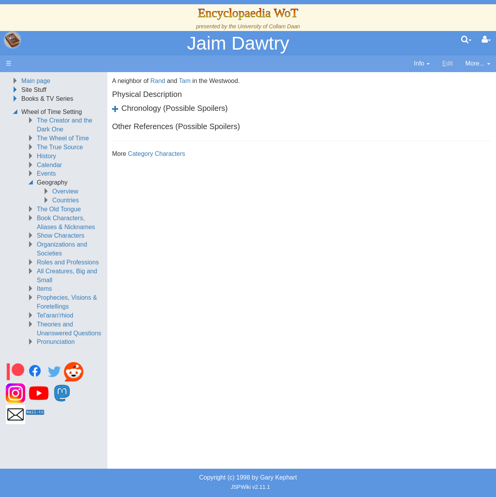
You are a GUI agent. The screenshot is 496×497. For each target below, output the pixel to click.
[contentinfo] (422, 63)
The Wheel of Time (63, 138)
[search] (466, 40)
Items (44, 288)
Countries (65, 200)
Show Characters (60, 235)
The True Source (60, 147)
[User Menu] (486, 40)
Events (46, 173)
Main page (35, 81)
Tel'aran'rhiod (55, 315)
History (46, 156)
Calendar (49, 165)
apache (12, 40)
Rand (157, 81)
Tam (184, 81)
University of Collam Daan (269, 26)
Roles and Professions (68, 262)
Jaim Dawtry (238, 43)
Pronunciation (56, 341)
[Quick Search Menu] (466, 40)
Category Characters (156, 153)
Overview (65, 191)
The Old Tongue (59, 209)
